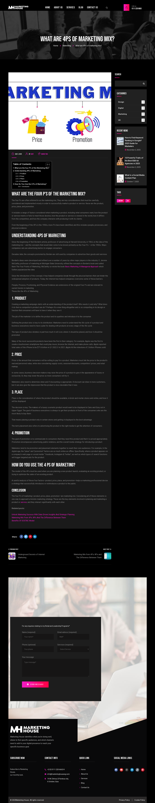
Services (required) (65, 645)
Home (55, 46)
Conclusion (25, 186)
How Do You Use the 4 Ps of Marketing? (31, 184)
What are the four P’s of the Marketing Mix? (32, 168)
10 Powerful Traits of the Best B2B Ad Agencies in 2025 (134, 161)
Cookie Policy (139, 800)
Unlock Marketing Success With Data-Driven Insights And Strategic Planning (43, 514)
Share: (14, 537)
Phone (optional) (29, 645)
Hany (32, 154)
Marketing (67, 46)
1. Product (22, 173)
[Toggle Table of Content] (46, 165)
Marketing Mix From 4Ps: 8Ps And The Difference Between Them (39, 517)
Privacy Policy (124, 800)
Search (118, 74)
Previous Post (13, 549)
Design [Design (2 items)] (121, 201)
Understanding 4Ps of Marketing (28, 171)
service (24, 502)
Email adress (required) (67, 632)
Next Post (107, 549)
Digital (131, 108)
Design (131, 102)
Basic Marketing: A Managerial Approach (81, 266)
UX (131, 120)
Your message (28, 657)
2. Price (21, 176)
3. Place (21, 179)
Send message (35, 684)
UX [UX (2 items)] (128, 201)
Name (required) (28, 632)
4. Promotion (23, 181)
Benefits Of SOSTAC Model (23, 521)
